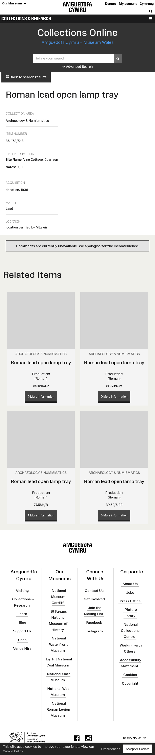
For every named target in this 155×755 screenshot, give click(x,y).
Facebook (94, 622)
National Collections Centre (130, 630)
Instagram (94, 631)
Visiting (22, 590)
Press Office (130, 601)
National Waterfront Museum (58, 644)
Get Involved (94, 599)
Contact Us (94, 590)
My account (128, 3)
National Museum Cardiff (58, 596)
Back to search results (26, 77)
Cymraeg (147, 3)
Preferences (110, 749)
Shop (22, 640)
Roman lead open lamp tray (41, 362)
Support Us (22, 631)
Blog (22, 622)
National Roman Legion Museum (58, 709)
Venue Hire (22, 649)
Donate (110, 3)
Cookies (130, 675)
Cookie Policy (13, 751)
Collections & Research (26, 19)
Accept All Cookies (137, 749)
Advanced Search (77, 67)
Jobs (130, 592)
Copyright (130, 683)
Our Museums (14, 3)
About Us (130, 584)
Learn (22, 614)
